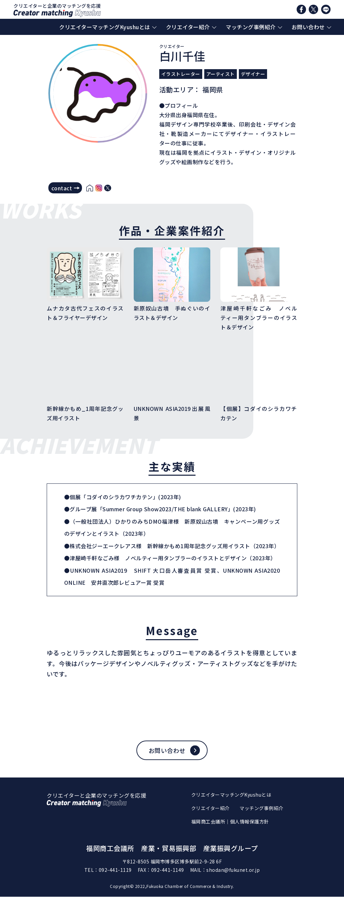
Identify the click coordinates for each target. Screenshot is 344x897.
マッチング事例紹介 (251, 27)
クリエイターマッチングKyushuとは (104, 27)
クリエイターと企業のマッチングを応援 (57, 9)
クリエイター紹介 (188, 27)
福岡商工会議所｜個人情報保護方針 (230, 821)
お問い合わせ (308, 27)
